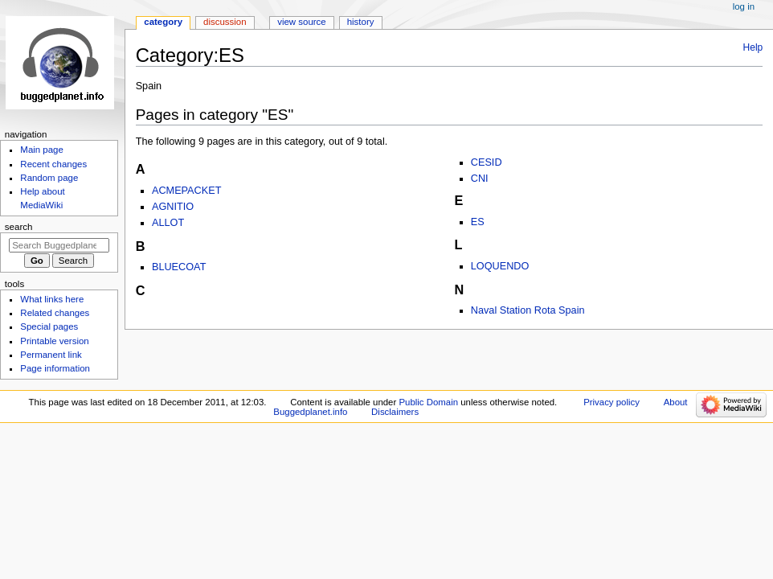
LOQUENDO (500, 266)
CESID (486, 162)
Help (753, 47)
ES (478, 222)
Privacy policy (611, 402)
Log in (744, 6)
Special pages (49, 326)
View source (301, 22)
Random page (49, 178)
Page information (55, 368)
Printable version (54, 341)
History (360, 22)
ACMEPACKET (186, 190)
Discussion (224, 22)
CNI (480, 178)
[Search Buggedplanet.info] (59, 245)
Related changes (54, 313)
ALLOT (168, 222)
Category (163, 22)
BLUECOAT (179, 267)
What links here (52, 299)
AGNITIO (173, 206)
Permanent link (50, 354)
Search (19, 227)
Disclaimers (395, 412)
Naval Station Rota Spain (528, 310)
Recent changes (53, 164)
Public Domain (428, 402)
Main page (41, 149)
